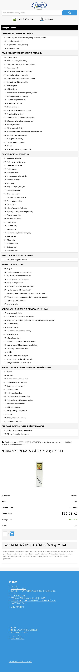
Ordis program (18, 596)
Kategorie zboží (39, 27)
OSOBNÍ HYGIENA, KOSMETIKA (30, 442)
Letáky (14, 593)
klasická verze (18, 636)
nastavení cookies (19, 632)
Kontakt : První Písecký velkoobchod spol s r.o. (33, 591)
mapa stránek (17, 607)
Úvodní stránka (10, 442)
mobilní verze (17, 639)
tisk (14, 627)
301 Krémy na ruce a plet (52, 442)
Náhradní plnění (18, 589)
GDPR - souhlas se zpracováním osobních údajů (33, 601)
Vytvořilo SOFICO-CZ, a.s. (20, 662)
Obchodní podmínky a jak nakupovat (28, 598)
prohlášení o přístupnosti (25, 630)
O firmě (14, 586)
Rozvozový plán (18, 603)
